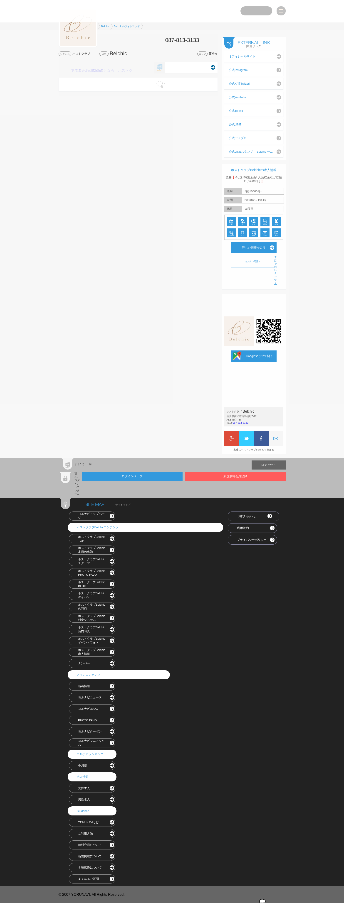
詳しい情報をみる (254, 247)
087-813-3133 (240, 422)
